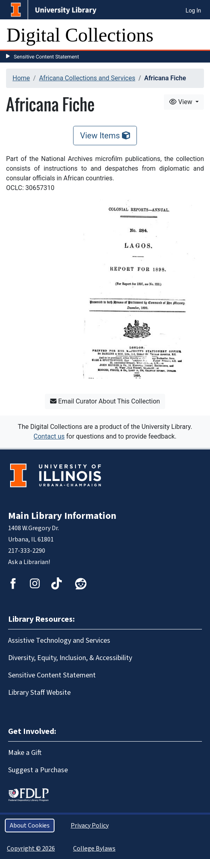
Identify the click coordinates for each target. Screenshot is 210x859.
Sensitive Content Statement (46, 57)
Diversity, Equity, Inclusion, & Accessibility (70, 658)
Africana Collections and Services (87, 78)
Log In (193, 10)
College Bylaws (94, 848)
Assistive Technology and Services (59, 640)
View (181, 102)
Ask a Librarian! (29, 562)
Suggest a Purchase (38, 770)
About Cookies (30, 825)
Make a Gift (25, 753)
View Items (105, 135)
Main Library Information (62, 516)
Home (21, 78)
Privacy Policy (90, 825)
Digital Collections (79, 35)
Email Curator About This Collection (105, 401)
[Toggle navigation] (198, 35)
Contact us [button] (49, 436)
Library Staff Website (39, 693)
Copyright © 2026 (31, 848)
